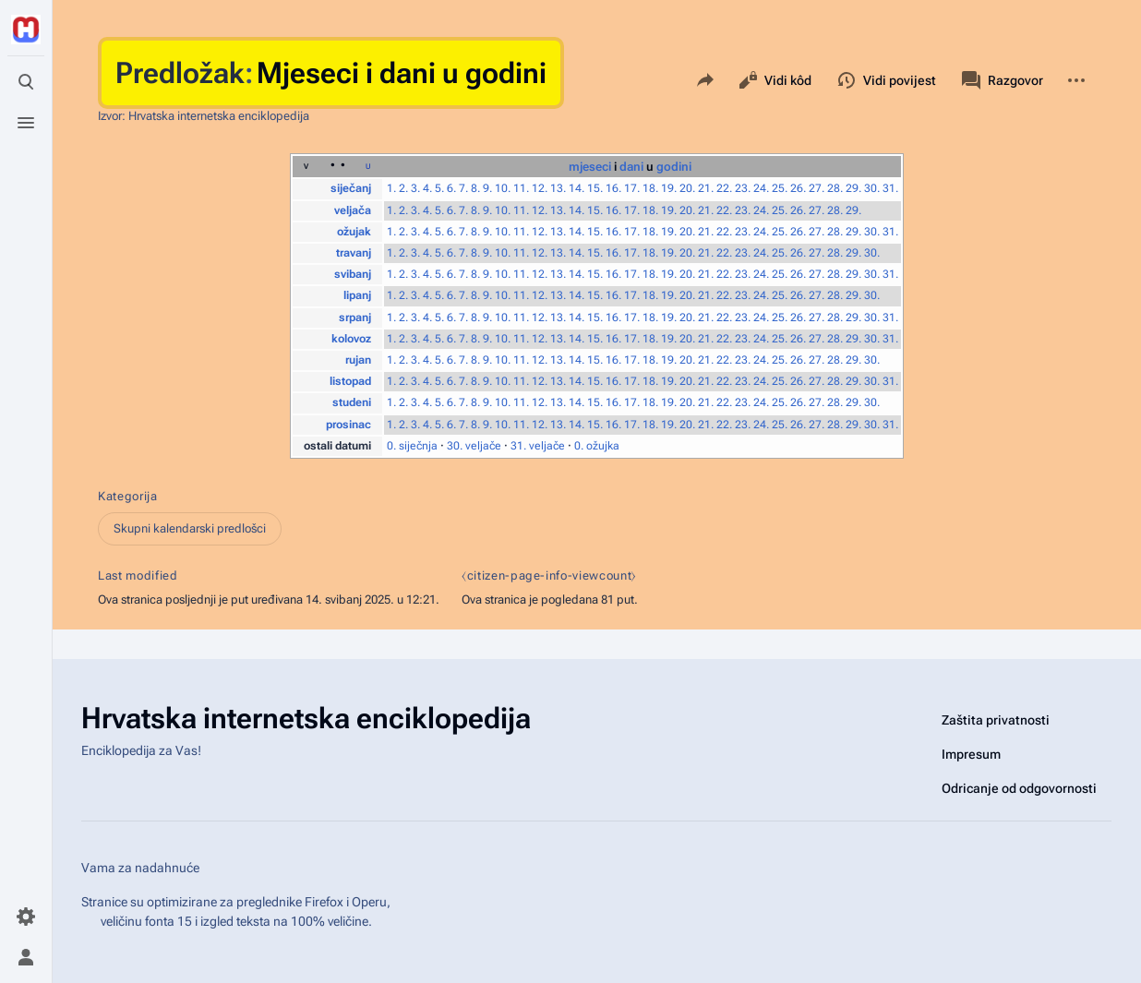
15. (595, 188)
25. (779, 188)
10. (502, 188)
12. (539, 188)
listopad (350, 381)
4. (427, 188)
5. (439, 188)
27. (816, 188)
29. (853, 188)
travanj (353, 252)
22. (724, 188)
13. (558, 188)
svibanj (352, 274)
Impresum (971, 754)
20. (687, 188)
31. (890, 188)
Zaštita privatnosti (996, 720)
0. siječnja (412, 445)
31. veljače (537, 445)
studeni (351, 402)
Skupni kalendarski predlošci (190, 528)
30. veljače (474, 445)
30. (872, 188)
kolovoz (351, 338)
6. (451, 188)
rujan (358, 360)
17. (632, 188)
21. (706, 188)
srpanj (355, 317)
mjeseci (590, 167)
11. (521, 188)
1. (391, 188)
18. (650, 188)
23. (743, 188)
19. (669, 188)
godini (673, 167)
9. (487, 188)
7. (463, 188)
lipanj (357, 295)
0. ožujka (596, 445)
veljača (352, 210)
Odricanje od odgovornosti (1019, 788)
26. (798, 188)
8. (475, 188)
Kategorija (128, 496)
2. (403, 188)
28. (835, 188)
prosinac (348, 424)
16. (613, 188)
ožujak (354, 231)
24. (761, 188)
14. (576, 188)
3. (415, 188)
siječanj (350, 188)
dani (631, 167)
